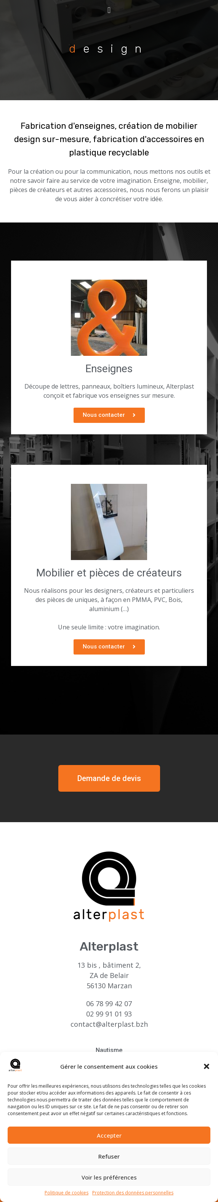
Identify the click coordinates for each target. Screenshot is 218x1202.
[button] (206, 1070)
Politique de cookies (66, 1196)
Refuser (109, 1159)
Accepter (109, 1138)
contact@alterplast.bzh (109, 1024)
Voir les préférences (109, 1180)
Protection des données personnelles (132, 1196)
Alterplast (109, 946)
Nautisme (109, 1050)
